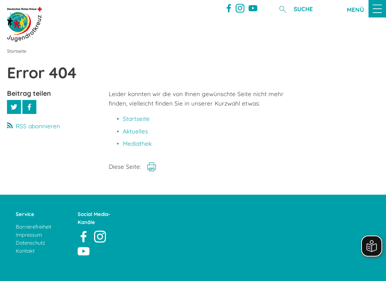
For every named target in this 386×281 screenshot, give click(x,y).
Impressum (29, 234)
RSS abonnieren (38, 126)
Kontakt (25, 250)
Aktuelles (135, 131)
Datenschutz (30, 242)
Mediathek (137, 143)
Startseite (136, 118)
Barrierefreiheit (33, 226)
